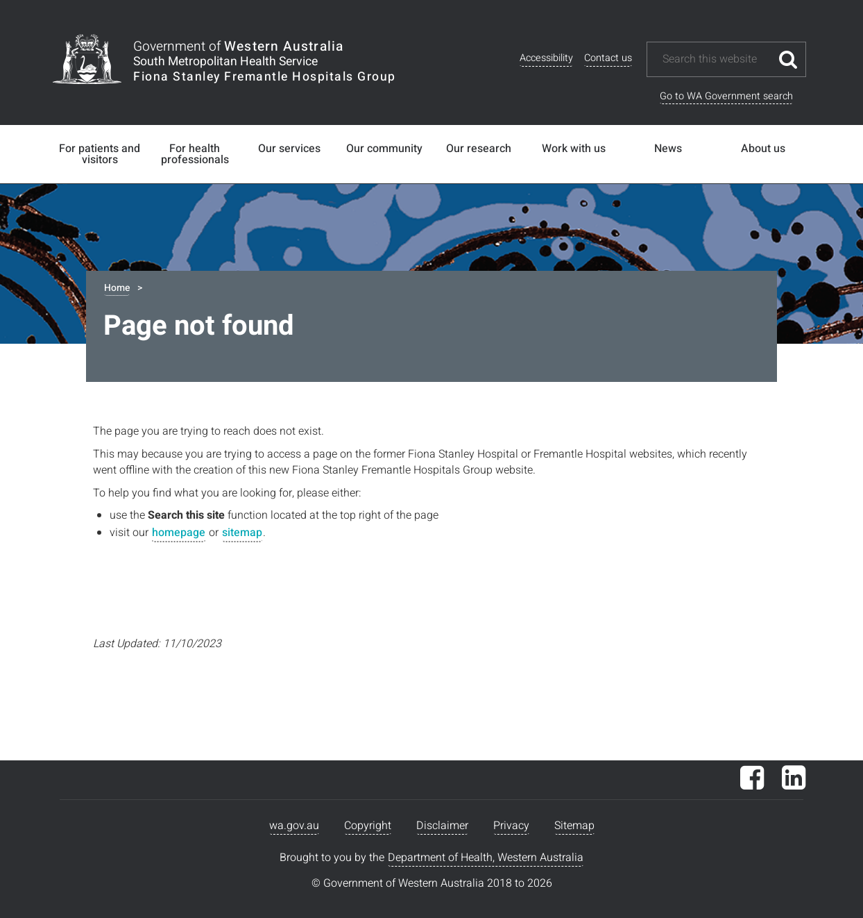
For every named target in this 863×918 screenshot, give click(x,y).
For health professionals (195, 154)
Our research (478, 148)
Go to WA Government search (726, 96)
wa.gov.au (294, 825)
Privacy (511, 825)
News (668, 148)
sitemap (242, 532)
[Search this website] (716, 59)
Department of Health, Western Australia (485, 857)
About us (763, 148)
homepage (178, 532)
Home (117, 288)
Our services (289, 148)
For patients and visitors (99, 154)
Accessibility (546, 58)
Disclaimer (442, 825)
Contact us (608, 58)
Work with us (574, 148)
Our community (384, 148)
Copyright (367, 825)
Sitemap (574, 825)
